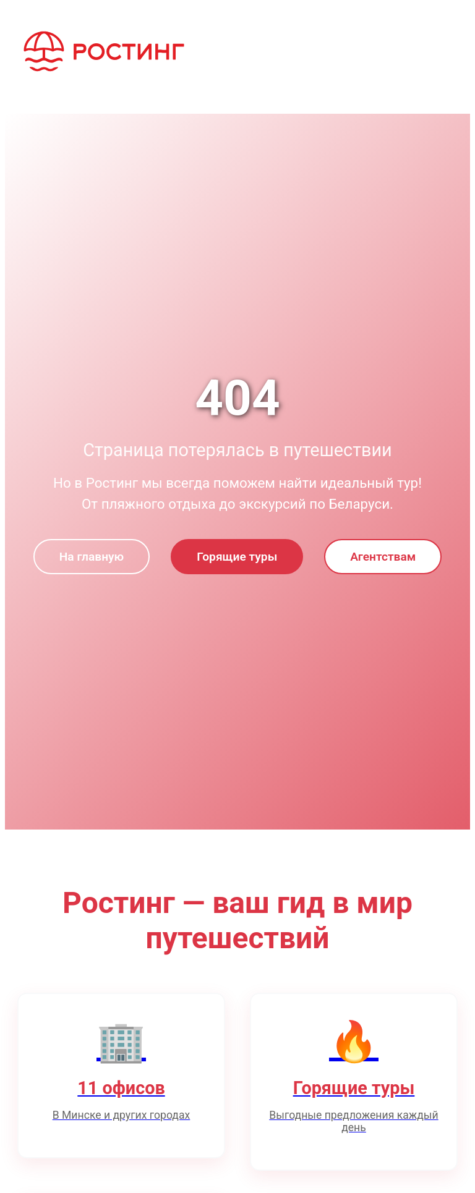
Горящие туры (237, 557)
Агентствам (383, 557)
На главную (91, 557)
